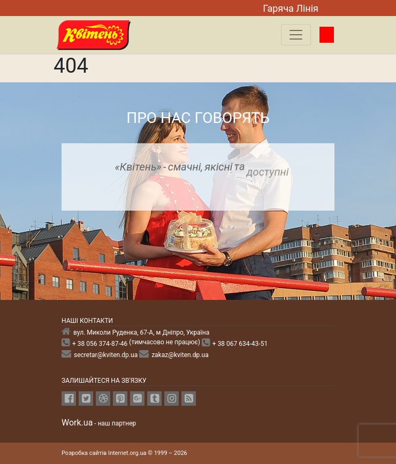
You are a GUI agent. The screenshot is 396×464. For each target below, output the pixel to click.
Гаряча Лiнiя (290, 8)
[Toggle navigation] (296, 34)
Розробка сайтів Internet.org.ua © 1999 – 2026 (124, 453)
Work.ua (77, 422)
